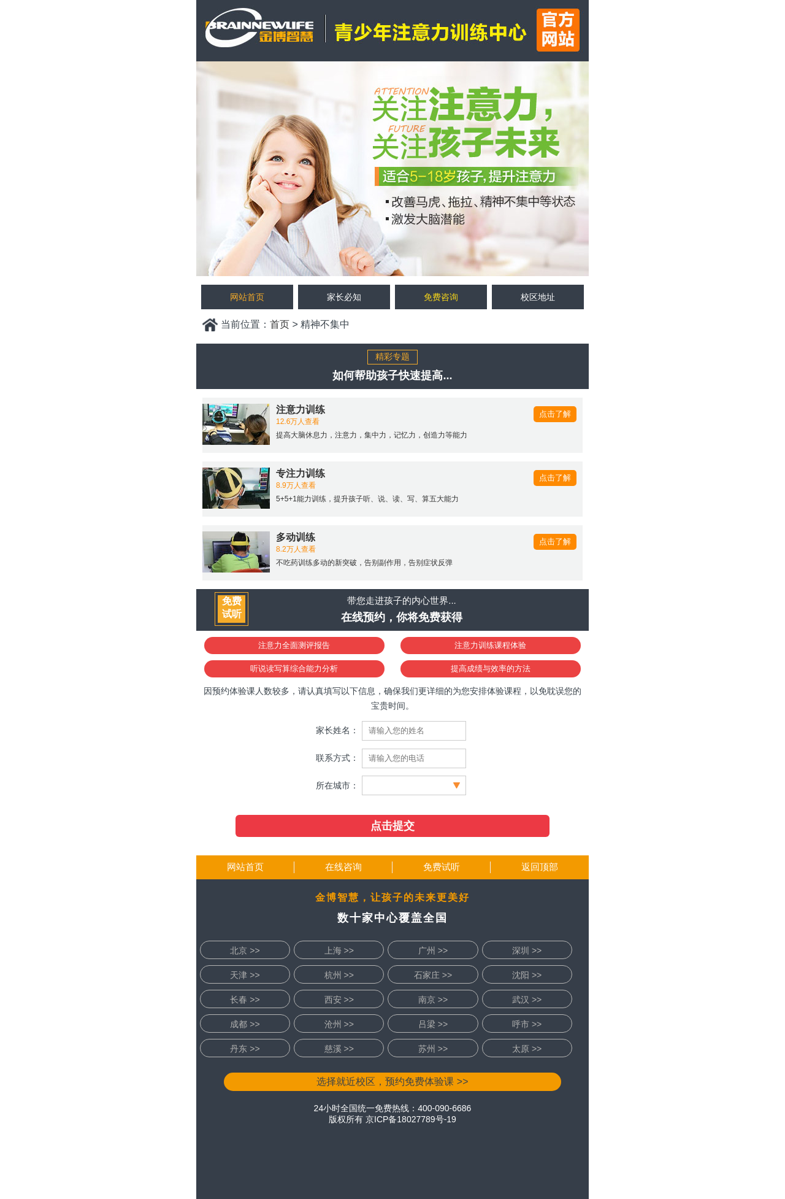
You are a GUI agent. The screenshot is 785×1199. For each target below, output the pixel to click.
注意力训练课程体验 (490, 645)
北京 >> (244, 950)
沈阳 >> (527, 975)
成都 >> (244, 1024)
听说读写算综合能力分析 (294, 668)
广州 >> (433, 950)
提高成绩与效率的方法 (490, 668)
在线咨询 (343, 867)
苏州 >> (433, 1049)
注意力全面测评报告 (294, 645)
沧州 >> (339, 1024)
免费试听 (441, 867)
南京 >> (433, 999)
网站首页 (245, 867)
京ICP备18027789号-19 (411, 1119)
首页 (279, 324)
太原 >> (527, 1049)
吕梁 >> (433, 1024)
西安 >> (339, 999)
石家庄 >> (433, 975)
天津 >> (244, 975)
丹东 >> (244, 1049)
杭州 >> (339, 975)
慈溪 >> (339, 1049)
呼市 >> (527, 1024)
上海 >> (339, 950)
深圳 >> (527, 950)
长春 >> (244, 999)
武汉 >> (527, 999)
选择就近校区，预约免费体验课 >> (392, 1081)
